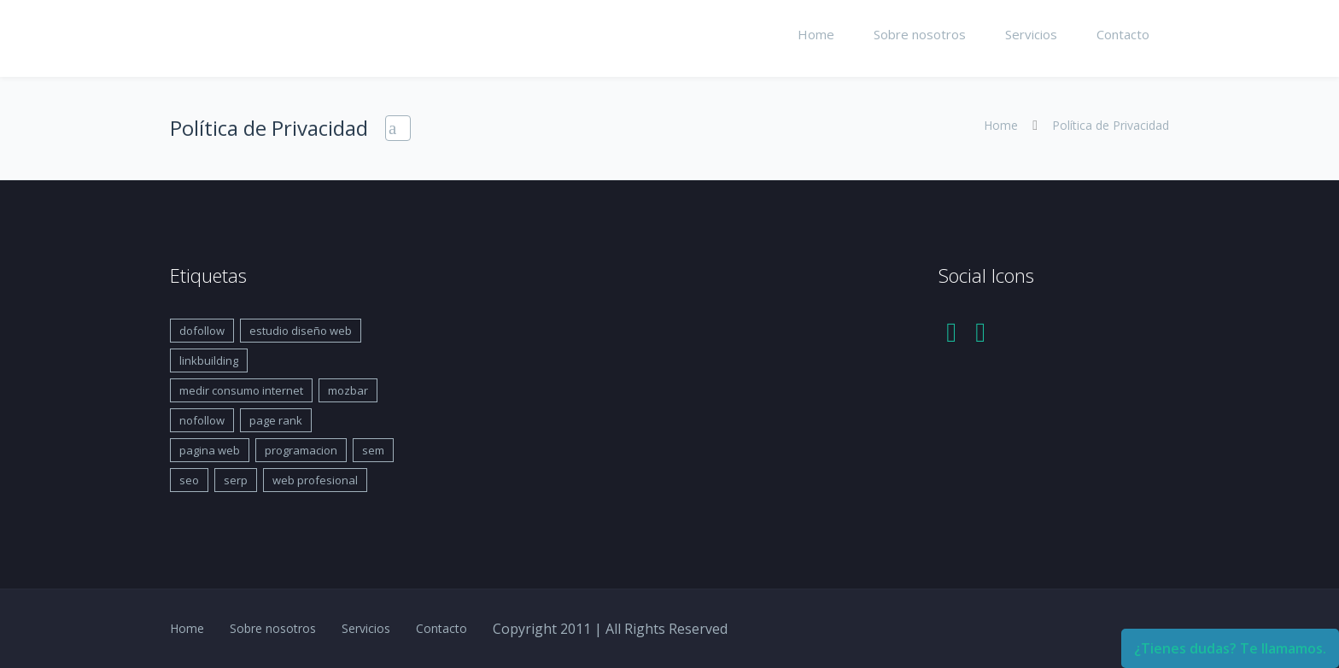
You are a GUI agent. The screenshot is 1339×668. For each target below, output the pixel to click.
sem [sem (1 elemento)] (373, 450)
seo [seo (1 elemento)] (189, 480)
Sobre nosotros (920, 34)
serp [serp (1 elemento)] (236, 480)
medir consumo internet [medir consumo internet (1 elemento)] (241, 390)
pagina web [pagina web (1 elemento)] (209, 450)
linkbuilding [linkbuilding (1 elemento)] (208, 360)
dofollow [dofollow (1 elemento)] (202, 330)
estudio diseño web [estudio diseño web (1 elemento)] (300, 330)
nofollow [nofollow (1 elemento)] (202, 420)
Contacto (1122, 34)
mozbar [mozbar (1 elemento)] (348, 390)
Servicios (1031, 34)
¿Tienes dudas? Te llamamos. (1230, 648)
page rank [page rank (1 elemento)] (275, 420)
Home (816, 34)
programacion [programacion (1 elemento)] (301, 450)
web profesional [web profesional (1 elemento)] (315, 480)
